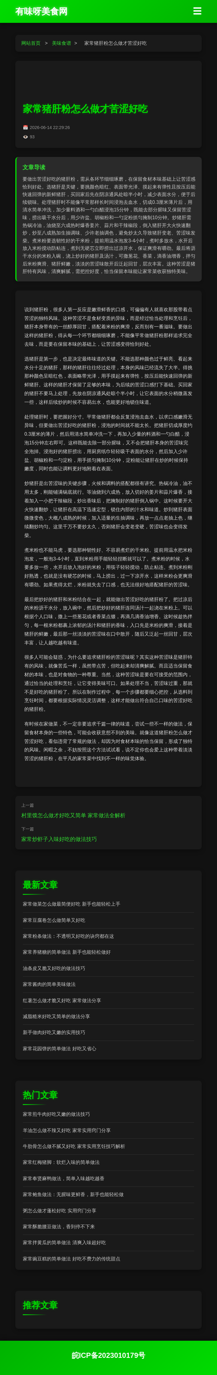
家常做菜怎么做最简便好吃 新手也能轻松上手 (71, 904)
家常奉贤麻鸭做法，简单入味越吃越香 (63, 1178)
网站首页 (31, 43)
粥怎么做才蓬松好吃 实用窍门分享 (59, 1210)
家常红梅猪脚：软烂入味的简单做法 (61, 1162)
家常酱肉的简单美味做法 (49, 984)
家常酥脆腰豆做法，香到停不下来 (59, 1226)
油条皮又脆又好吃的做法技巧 (54, 968)
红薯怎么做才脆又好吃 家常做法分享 (62, 1000)
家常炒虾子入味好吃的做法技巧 (59, 839)
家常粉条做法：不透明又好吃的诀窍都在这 (68, 936)
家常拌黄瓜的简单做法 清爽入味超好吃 (64, 1242)
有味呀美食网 (41, 11)
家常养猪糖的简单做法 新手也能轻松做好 (66, 952)
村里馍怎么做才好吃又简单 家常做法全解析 (73, 815)
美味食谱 (61, 43)
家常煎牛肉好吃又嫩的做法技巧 (56, 1114)
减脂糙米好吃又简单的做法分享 (56, 1016)
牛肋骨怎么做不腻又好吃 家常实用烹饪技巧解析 (74, 1146)
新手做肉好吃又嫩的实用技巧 (54, 1032)
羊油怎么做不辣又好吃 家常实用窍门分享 (66, 1130)
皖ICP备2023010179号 (108, 1355)
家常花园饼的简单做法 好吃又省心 (59, 1048)
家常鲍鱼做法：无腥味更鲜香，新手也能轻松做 (73, 1194)
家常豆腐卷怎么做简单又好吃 (54, 920)
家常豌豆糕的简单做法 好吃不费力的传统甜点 (71, 1258)
